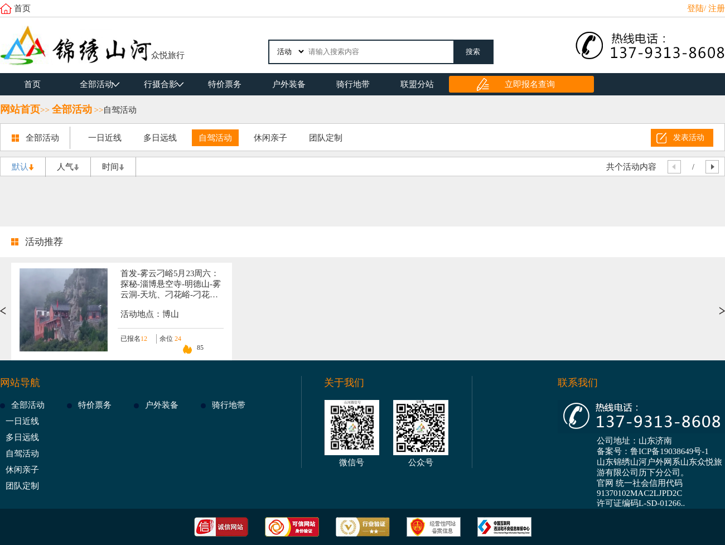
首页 (22, 8)
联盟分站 (417, 84)
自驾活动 (120, 109)
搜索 (473, 51)
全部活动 (96, 84)
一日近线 (105, 137)
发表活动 (688, 137)
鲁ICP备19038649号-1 (669, 451)
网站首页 (20, 109)
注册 (716, 8)
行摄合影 (160, 84)
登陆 (695, 8)
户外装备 (289, 84)
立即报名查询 (530, 84)
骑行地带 (353, 84)
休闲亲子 (270, 137)
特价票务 (224, 84)
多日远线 (160, 137)
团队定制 (325, 137)
